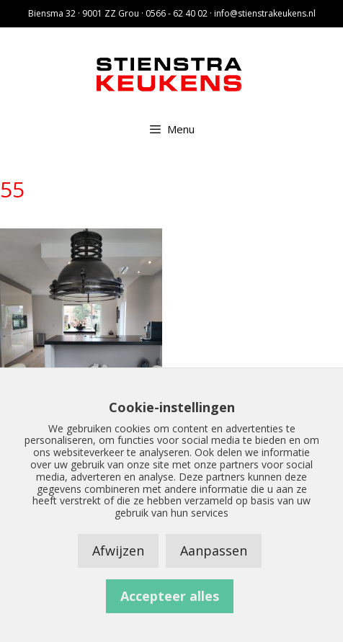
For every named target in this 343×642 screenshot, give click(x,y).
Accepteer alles (169, 596)
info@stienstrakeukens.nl (265, 13)
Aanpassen (213, 550)
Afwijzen (118, 550)
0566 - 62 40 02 (177, 13)
